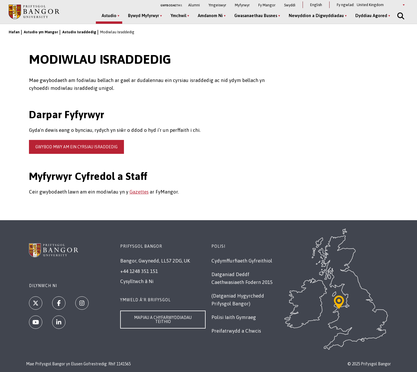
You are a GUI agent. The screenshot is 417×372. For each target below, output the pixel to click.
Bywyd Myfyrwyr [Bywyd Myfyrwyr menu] (143, 15)
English (316, 5)
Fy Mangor (266, 5)
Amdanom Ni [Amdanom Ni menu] (210, 15)
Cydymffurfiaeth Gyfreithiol (241, 261)
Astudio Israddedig (79, 32)
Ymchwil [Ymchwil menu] (178, 15)
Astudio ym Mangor (41, 32)
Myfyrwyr (242, 5)
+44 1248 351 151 (139, 271)
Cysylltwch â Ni (136, 281)
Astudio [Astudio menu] (109, 15)
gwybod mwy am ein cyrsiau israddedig (76, 147)
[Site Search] (400, 16)
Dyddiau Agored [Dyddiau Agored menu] (371, 15)
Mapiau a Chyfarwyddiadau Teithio (163, 319)
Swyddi (289, 5)
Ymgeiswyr (217, 5)
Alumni (194, 5)
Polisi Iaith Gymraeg (233, 317)
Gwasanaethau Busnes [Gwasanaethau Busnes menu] (255, 15)
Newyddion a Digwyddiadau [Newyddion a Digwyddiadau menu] (316, 15)
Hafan (14, 32)
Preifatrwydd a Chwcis (236, 331)
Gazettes (139, 192)
